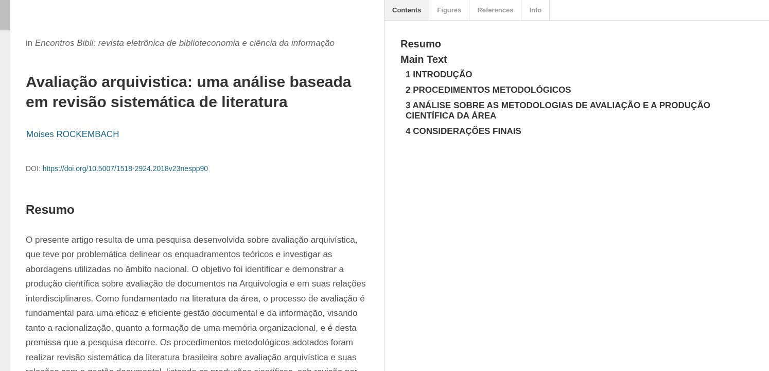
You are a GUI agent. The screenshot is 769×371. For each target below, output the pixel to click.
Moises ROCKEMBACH (72, 134)
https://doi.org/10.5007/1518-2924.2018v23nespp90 (125, 168)
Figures (449, 10)
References (495, 10)
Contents (406, 10)
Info (535, 10)
